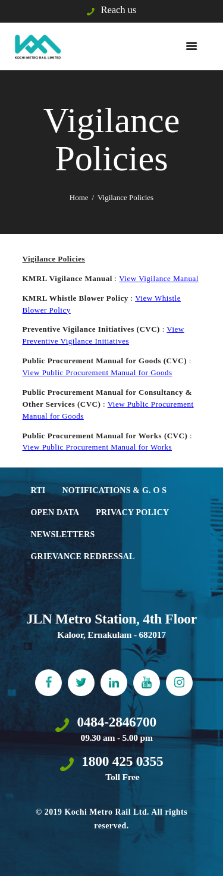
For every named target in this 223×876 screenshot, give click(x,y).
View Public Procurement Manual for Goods (97, 372)
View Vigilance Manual (159, 278)
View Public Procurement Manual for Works (97, 446)
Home (79, 197)
